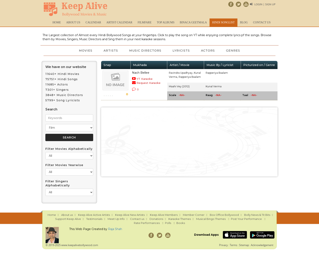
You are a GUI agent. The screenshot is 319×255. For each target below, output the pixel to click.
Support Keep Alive (68, 218)
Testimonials (94, 218)
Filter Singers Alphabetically (57, 183)
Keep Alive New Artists (130, 214)
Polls (168, 223)
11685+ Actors (56, 84)
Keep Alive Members (164, 214)
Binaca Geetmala (193, 22)
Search (51, 109)
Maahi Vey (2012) (179, 86)
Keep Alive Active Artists (94, 214)
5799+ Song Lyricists (62, 100)
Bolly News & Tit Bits (257, 214)
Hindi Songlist (223, 22)
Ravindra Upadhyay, (181, 72)
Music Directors (145, 50)
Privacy (223, 245)
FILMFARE (144, 22)
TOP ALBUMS (166, 22)
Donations (156, 218)
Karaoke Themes (179, 218)
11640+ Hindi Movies (62, 74)
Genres (234, 50)
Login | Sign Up (264, 4)
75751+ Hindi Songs (61, 79)
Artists (110, 50)
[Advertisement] (189, 141)
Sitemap (244, 245)
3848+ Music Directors (64, 95)
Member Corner (193, 214)
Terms (233, 245)
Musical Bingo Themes (211, 218)
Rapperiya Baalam (190, 76)
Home (56, 22)
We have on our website (65, 67)
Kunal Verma (214, 86)
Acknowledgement (262, 245)
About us (73, 22)
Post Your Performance (246, 218)
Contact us (262, 22)
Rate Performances (147, 223)
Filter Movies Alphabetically (69, 149)
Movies (85, 50)
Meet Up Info (116, 218)
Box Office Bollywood (224, 214)
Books (180, 223)
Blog (244, 22)
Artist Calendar (119, 22)
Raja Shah (115, 229)
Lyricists (181, 50)
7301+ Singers (57, 90)
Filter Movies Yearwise (64, 165)
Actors (208, 50)
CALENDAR (93, 22)
